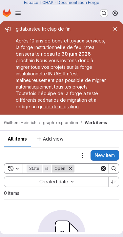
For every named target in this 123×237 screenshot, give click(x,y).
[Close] (115, 29)
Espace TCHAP (38, 2)
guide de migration (58, 106)
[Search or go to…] (104, 13)
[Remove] (70, 168)
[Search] (114, 168)
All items (17, 139)
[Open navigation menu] (18, 13)
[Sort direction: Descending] (114, 181)
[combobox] (56, 181)
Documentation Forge (78, 2)
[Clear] (103, 168)
